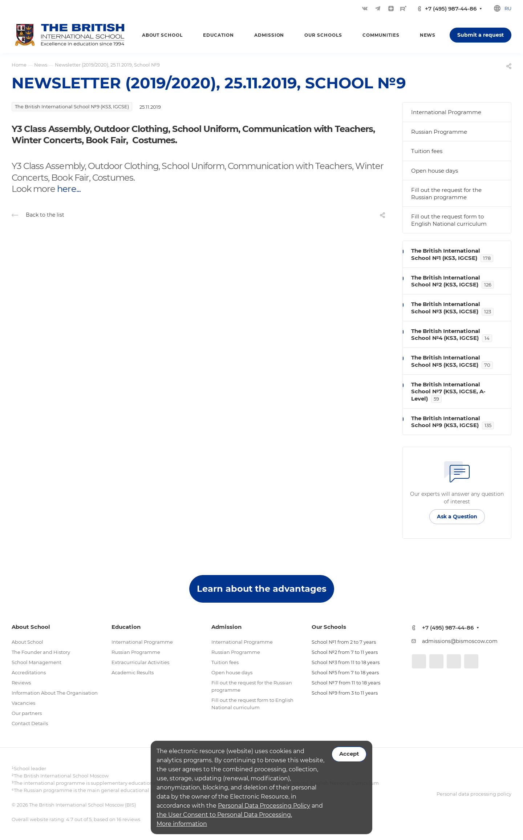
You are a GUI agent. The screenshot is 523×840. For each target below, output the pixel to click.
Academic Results (133, 672)
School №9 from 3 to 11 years (345, 693)
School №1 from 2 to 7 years (344, 642)
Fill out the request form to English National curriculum (449, 220)
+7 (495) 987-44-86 (451, 8)
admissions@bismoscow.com (460, 641)
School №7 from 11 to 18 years (346, 683)
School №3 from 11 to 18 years (346, 662)
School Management (36, 662)
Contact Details (30, 723)
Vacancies (23, 703)
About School (27, 642)
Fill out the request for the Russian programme (446, 193)
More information (182, 823)
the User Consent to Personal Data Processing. (224, 814)
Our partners (27, 713)
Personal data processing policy (474, 794)
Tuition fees (426, 151)
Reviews (21, 683)
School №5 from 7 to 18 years (345, 672)
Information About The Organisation (55, 693)
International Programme (446, 112)
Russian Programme (439, 131)
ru (507, 8)
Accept (349, 754)
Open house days (434, 170)
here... (68, 189)
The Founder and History (41, 652)
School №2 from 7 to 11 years (345, 652)
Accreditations (29, 672)
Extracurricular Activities (140, 662)
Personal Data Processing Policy (264, 805)
